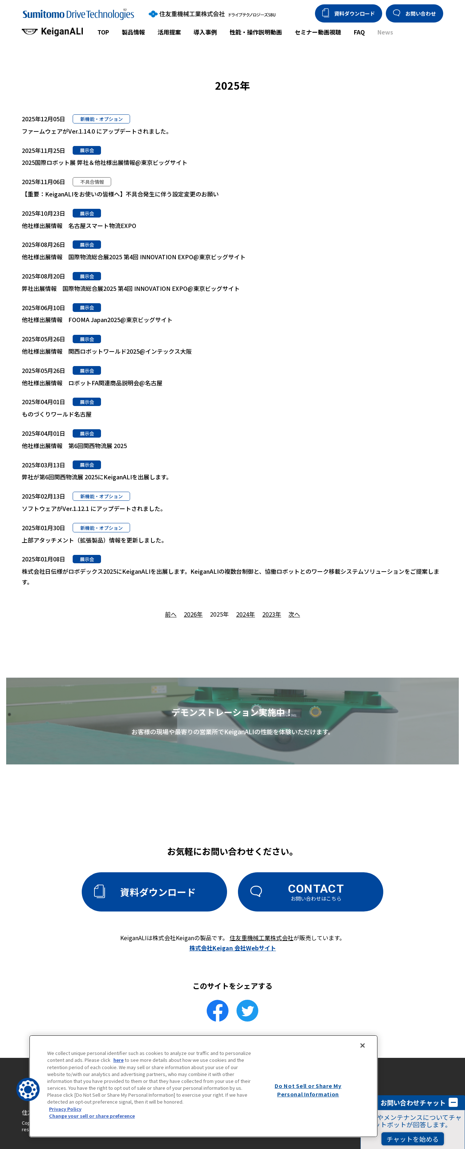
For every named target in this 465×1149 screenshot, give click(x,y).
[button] (28, 1089)
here (118, 1059)
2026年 (193, 614)
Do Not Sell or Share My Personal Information (308, 1090)
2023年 (271, 614)
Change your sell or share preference (92, 1115)
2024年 (245, 614)
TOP (103, 32)
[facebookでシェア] (218, 1011)
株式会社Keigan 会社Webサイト (232, 947)
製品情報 (133, 32)
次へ (294, 614)
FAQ (359, 32)
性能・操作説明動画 (256, 32)
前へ (171, 614)
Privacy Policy (65, 1108)
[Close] (363, 1045)
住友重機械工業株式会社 (262, 937)
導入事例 (205, 32)
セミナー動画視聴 (318, 32)
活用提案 (169, 32)
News (385, 32)
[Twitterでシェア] (247, 1011)
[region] (203, 1086)
